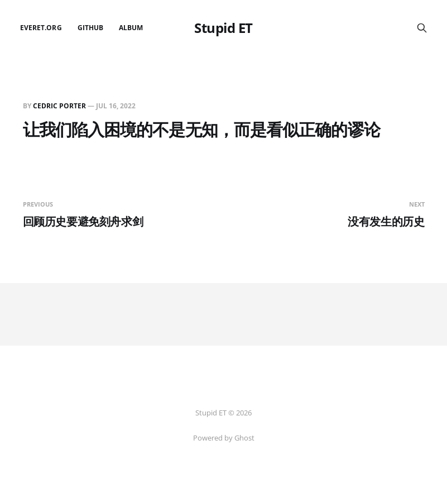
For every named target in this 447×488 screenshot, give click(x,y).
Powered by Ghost (223, 438)
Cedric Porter (59, 106)
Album (131, 27)
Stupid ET (223, 28)
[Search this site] (422, 28)
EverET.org (41, 27)
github (90, 27)
